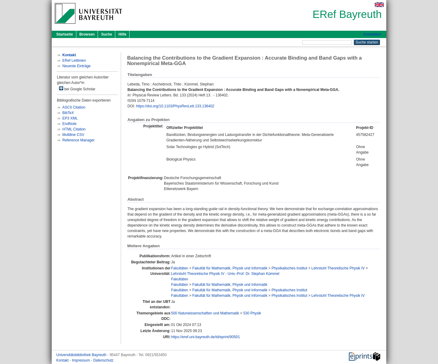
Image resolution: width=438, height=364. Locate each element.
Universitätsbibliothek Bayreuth (81, 355)
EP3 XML (70, 118)
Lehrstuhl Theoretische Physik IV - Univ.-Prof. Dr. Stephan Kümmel (225, 274)
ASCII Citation (73, 107)
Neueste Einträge (76, 66)
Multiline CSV (73, 135)
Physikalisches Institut (289, 268)
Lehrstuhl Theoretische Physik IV (338, 268)
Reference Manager (78, 140)
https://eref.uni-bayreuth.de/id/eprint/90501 (205, 337)
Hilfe (122, 34)
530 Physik (252, 313)
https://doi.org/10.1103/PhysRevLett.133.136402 (175, 106)
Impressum (81, 360)
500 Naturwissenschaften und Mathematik (205, 313)
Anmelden (372, 34)
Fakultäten (179, 268)
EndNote (69, 124)
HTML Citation (73, 129)
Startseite (64, 34)
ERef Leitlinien (74, 60)
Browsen (87, 34)
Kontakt (63, 360)
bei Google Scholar (77, 88)
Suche (106, 34)
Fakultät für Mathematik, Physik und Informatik (229, 268)
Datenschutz (103, 360)
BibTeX (68, 113)
